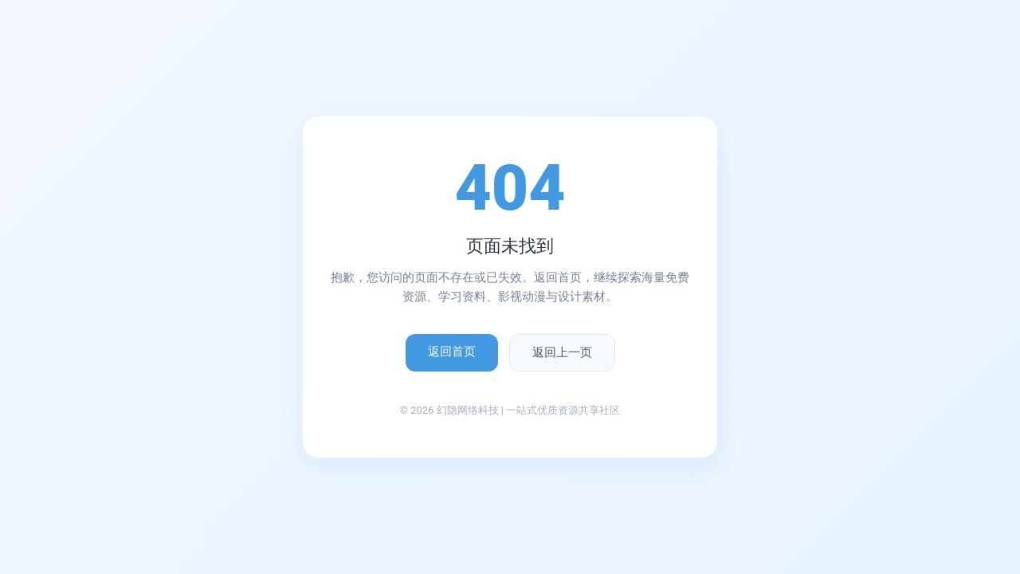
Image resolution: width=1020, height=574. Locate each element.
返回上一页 (562, 352)
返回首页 (452, 351)
